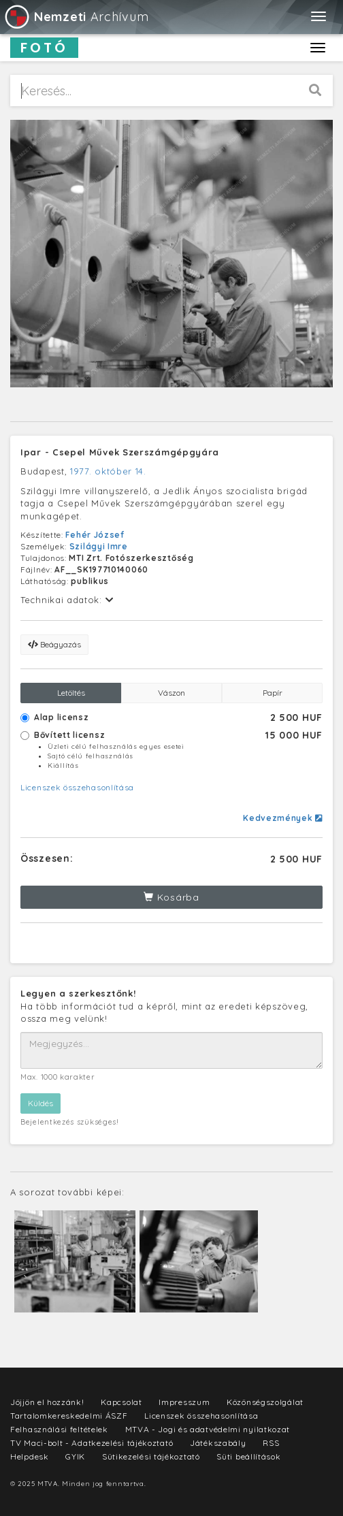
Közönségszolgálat (265, 1402)
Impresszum (184, 1402)
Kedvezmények (283, 818)
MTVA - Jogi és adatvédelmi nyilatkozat (208, 1429)
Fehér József (94, 535)
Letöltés (71, 693)
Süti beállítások (248, 1456)
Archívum (75, 16)
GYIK (75, 1456)
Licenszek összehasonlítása (77, 787)
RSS (271, 1443)
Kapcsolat (121, 1402)
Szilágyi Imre (98, 546)
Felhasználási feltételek (59, 1429)
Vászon (171, 693)
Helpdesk (29, 1456)
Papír (272, 693)
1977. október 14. (108, 471)
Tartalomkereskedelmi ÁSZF (69, 1415)
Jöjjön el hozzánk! (47, 1402)
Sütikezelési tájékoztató (151, 1456)
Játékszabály (218, 1443)
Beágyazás (54, 644)
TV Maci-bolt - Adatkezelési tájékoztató (91, 1443)
